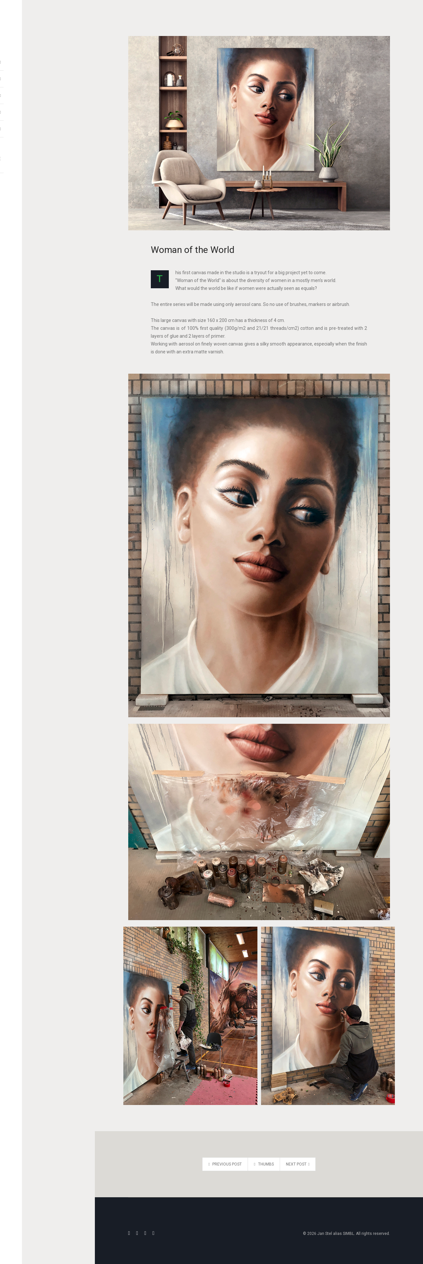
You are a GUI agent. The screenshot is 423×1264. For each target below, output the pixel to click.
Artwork (47, 59)
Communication (47, 126)
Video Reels (47, 76)
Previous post (225, 1164)
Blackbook (47, 93)
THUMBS (263, 1164)
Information (47, 109)
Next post (297, 1164)
